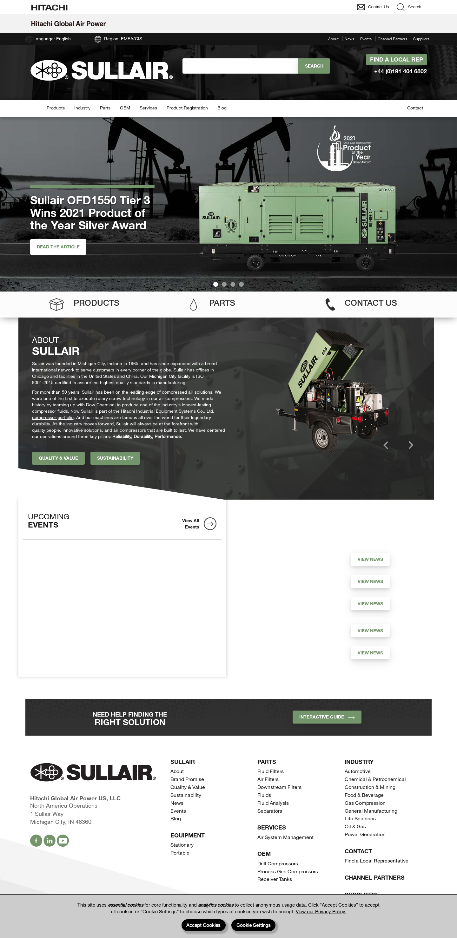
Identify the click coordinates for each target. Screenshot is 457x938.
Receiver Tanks (274, 879)
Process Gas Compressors (287, 871)
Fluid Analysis (273, 803)
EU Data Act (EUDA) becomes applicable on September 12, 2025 (280, 558)
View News (370, 559)
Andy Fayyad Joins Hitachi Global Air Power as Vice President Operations (283, 629)
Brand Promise (187, 779)
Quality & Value (58, 458)
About (333, 38)
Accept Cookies (203, 925)
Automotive (358, 771)
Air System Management (285, 837)
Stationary (182, 845)
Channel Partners (392, 38)
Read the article (58, 246)
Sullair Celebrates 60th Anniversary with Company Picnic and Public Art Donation (288, 580)
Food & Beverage (364, 795)
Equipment (187, 835)
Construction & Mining (370, 787)
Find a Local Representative (376, 860)
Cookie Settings (253, 925)
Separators (269, 811)
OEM (125, 107)
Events (366, 38)
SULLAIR (182, 761)
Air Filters (268, 779)
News (349, 38)
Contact (415, 107)
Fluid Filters (270, 771)
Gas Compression (365, 803)
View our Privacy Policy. (321, 911)
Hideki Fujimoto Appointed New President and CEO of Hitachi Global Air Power (287, 605)
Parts (105, 107)
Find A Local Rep (396, 59)
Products (56, 107)
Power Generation (365, 834)
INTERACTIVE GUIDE (327, 716)
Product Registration (187, 107)
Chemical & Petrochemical (375, 779)
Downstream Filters (279, 787)
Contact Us (371, 303)
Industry (82, 107)
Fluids (264, 795)
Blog (222, 107)
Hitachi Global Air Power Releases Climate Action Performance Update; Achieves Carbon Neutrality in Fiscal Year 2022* (289, 657)
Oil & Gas (355, 826)
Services (148, 107)
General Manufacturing (371, 811)
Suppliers (421, 38)
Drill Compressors (277, 863)
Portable (179, 852)
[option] (332, 391)
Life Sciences (360, 818)
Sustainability (115, 458)
